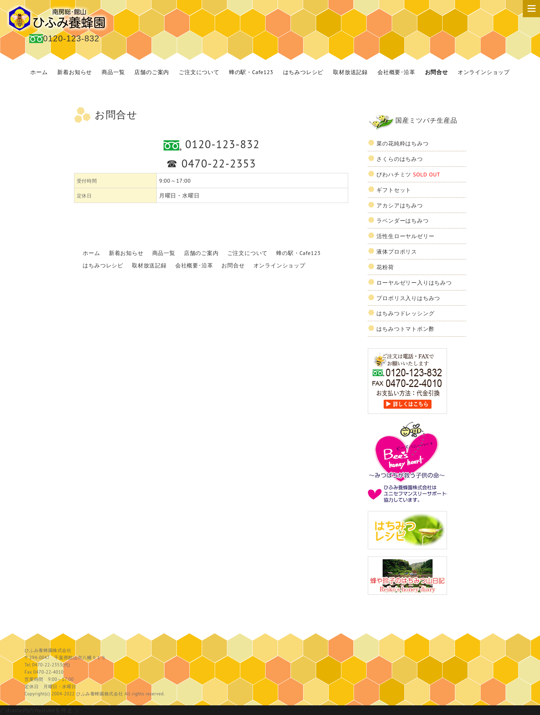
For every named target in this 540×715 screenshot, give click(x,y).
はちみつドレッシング (405, 313)
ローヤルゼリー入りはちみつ (413, 282)
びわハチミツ (408, 174)
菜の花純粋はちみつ (402, 143)
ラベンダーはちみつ (402, 220)
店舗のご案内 (151, 72)
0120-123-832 (71, 38)
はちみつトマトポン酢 (405, 328)
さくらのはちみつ (399, 158)
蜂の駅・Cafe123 (251, 72)
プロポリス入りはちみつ (408, 298)
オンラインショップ (484, 72)
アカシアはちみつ (399, 205)
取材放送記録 (350, 72)
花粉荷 (385, 267)
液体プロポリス (396, 251)
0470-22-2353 (218, 163)
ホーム (39, 72)
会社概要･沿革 (396, 72)
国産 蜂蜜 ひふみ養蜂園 (58, 18)
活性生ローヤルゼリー (405, 236)
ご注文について (199, 72)
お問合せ (436, 72)
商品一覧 (113, 72)
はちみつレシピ (303, 72)
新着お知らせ (74, 72)
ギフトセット (393, 189)
